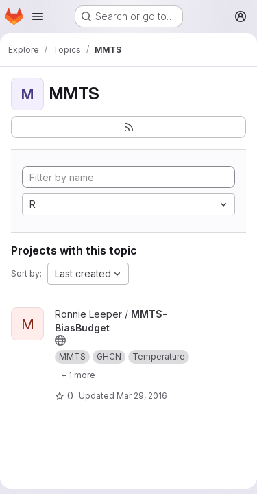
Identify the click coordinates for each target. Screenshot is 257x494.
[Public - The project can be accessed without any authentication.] (60, 340)
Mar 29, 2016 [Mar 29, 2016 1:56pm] (142, 395)
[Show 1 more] (78, 374)
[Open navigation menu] (38, 16)
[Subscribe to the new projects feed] (128, 127)
